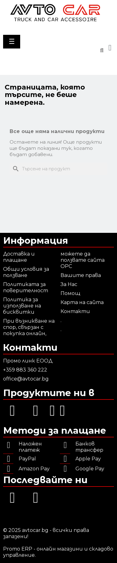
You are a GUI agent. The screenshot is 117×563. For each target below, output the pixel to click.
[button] (101, 50)
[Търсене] (58, 169)
